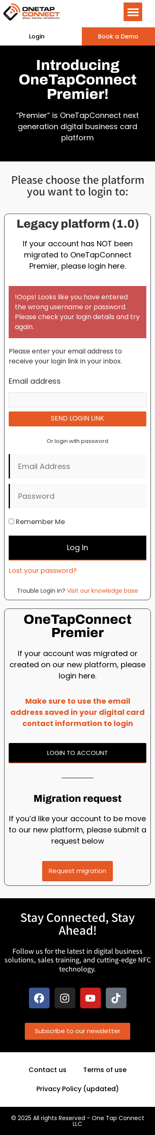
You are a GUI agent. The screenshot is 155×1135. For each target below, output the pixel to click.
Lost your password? (43, 570)
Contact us (48, 1070)
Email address (35, 381)
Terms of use (104, 1070)
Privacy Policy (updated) (77, 1089)
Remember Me (37, 522)
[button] (133, 11)
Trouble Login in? (77, 591)
